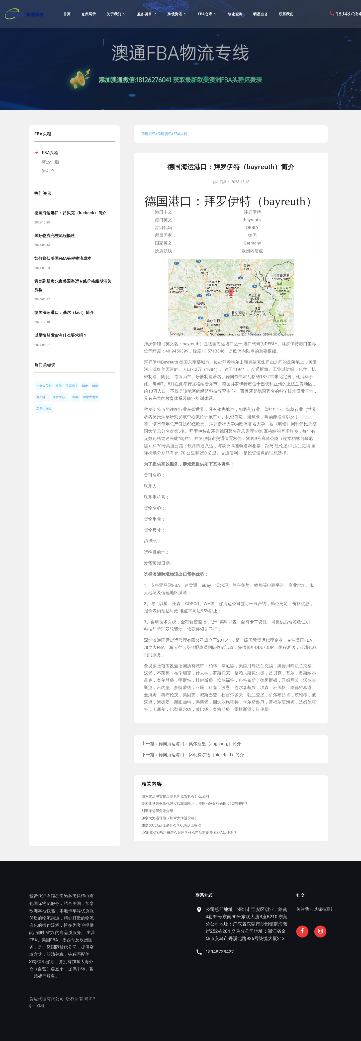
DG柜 (75, 397)
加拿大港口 (60, 397)
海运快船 (50, 161)
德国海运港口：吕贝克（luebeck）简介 (70, 213)
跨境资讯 (174, 14)
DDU (95, 386)
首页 (66, 14)
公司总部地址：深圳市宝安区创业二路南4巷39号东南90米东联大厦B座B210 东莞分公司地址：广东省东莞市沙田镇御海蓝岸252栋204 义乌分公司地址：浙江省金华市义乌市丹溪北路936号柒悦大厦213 (286, 924)
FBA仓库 (205, 14)
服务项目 (144, 14)
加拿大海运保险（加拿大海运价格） (169, 818)
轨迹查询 (235, 14)
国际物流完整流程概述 (54, 236)
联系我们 (286, 14)
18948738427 (259, 951)
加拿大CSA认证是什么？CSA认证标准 (171, 825)
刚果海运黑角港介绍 (157, 811)
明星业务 (260, 14)
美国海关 (72, 386)
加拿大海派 (90, 397)
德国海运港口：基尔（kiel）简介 (64, 312)
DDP (85, 386)
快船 (59, 386)
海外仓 (48, 171)
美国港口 (42, 397)
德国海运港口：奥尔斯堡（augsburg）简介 (200, 743)
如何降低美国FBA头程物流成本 (62, 258)
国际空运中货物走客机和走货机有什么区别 (175, 796)
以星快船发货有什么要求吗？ (60, 335)
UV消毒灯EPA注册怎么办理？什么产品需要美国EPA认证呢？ (189, 833)
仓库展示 (88, 14)
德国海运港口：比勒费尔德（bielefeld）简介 (201, 754)
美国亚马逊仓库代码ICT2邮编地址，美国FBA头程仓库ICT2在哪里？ (194, 803)
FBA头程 (50, 152)
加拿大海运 (44, 408)
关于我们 (114, 14)
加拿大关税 (44, 386)
